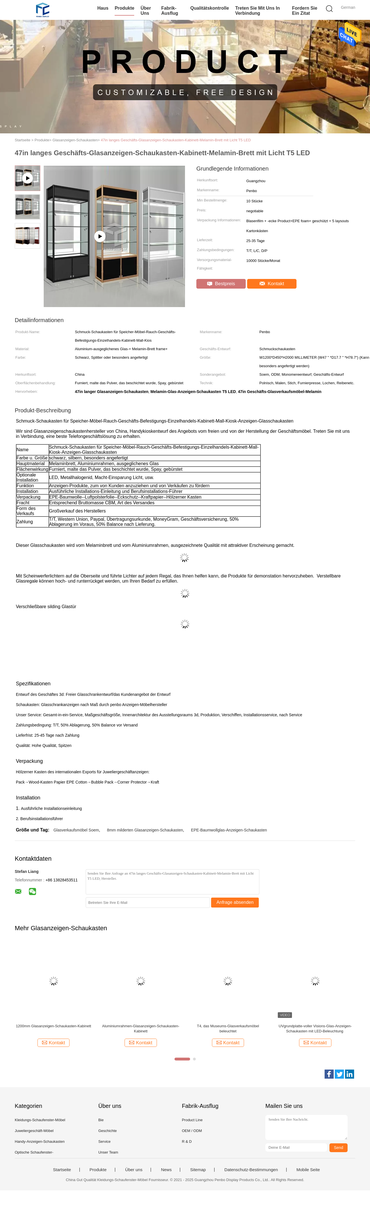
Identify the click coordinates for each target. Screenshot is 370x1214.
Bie (101, 1120)
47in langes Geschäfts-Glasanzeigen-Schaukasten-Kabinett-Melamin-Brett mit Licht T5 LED (176, 140)
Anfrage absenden (235, 902)
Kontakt (272, 283)
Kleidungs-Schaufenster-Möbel (40, 1120)
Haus (102, 8)
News (166, 1170)
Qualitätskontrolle (209, 8)
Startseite (62, 1170)
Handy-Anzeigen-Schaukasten (40, 1141)
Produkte (124, 8)
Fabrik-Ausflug (169, 11)
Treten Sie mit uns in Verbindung (257, 11)
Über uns (145, 11)
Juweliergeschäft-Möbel (34, 1131)
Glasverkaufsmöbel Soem (76, 830)
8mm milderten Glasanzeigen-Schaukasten (145, 830)
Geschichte (107, 1131)
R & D (187, 1141)
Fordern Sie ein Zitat (304, 11)
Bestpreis (221, 283)
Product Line (192, 1120)
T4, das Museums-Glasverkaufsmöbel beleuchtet (228, 1028)
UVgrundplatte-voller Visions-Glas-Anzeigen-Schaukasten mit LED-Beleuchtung (315, 1028)
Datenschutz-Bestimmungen (251, 1170)
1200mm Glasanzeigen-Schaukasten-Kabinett (53, 1026)
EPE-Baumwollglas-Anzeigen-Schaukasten (229, 830)
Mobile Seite (308, 1170)
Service (104, 1141)
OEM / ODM (192, 1131)
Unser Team (108, 1152)
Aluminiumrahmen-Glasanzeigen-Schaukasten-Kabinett (140, 1028)
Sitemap (198, 1170)
